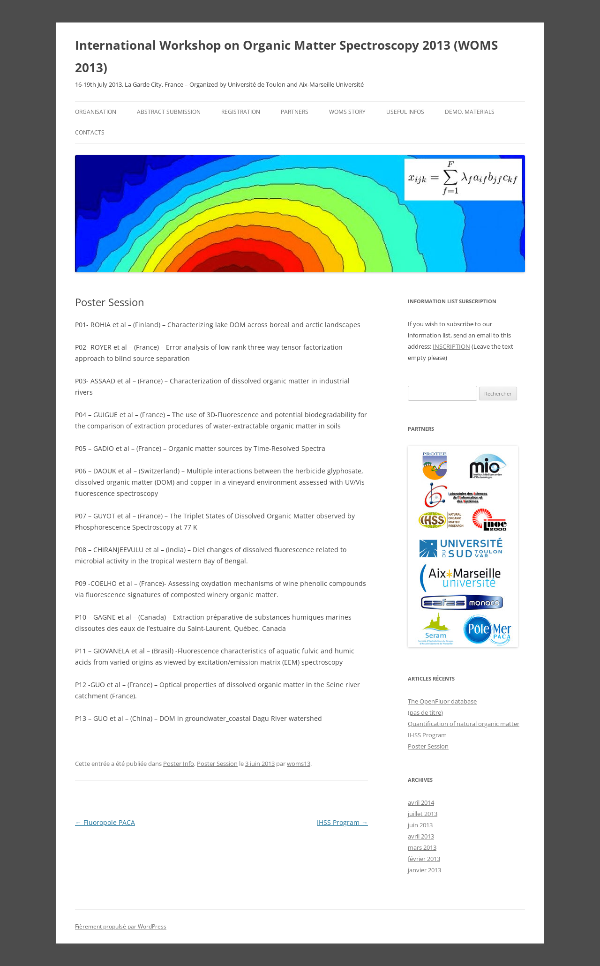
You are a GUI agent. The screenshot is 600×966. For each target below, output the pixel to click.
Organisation (95, 112)
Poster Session (217, 763)
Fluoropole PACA (105, 822)
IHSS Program (342, 822)
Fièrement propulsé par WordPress (120, 926)
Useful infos (405, 112)
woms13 (298, 763)
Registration (240, 112)
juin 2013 (420, 825)
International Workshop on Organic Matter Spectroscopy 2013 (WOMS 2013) (286, 56)
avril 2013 (421, 836)
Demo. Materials (470, 112)
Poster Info (178, 763)
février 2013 (424, 858)
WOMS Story (347, 112)
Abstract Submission (169, 112)
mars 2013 (422, 847)
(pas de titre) (425, 712)
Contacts (90, 132)
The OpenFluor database (442, 701)
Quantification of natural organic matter (463, 723)
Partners (294, 112)
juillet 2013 (422, 813)
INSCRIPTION (451, 346)
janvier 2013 (424, 870)
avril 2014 (421, 802)
